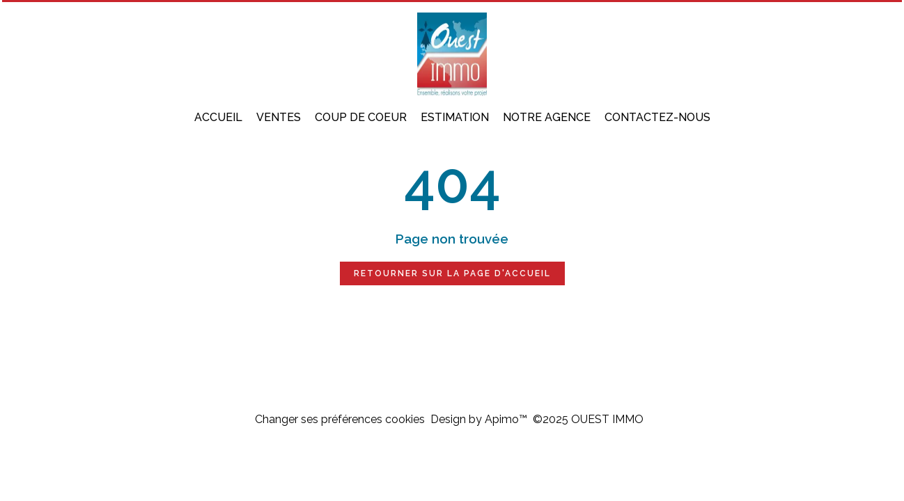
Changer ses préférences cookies (340, 419)
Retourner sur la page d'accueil (452, 273)
